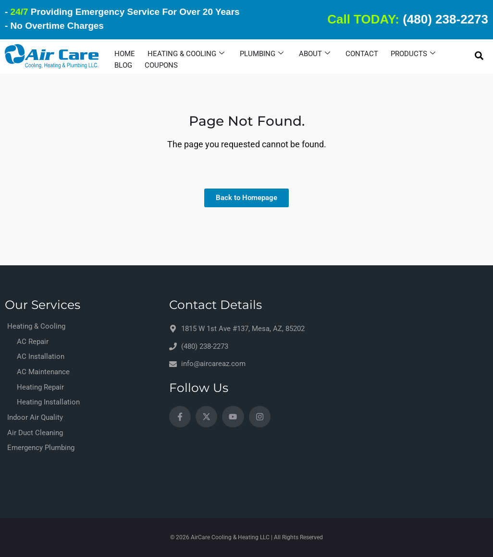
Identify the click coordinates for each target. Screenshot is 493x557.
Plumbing (261, 53)
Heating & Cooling (186, 53)
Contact (361, 53)
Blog (123, 65)
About (314, 53)
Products (413, 53)
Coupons (161, 65)
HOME (124, 53)
